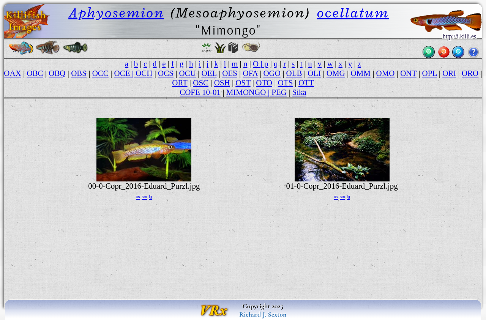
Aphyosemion (116, 13)
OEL (209, 73)
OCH (144, 73)
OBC (35, 73)
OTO (264, 82)
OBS (79, 73)
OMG (336, 73)
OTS (285, 82)
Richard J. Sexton (263, 314)
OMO (385, 73)
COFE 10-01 (200, 92)
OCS (166, 73)
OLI (314, 73)
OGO (271, 73)
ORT (179, 82)
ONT (408, 73)
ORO (470, 73)
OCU (187, 73)
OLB (294, 73)
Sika (299, 92)
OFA (250, 73)
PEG (279, 92)
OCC (100, 73)
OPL (429, 73)
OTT (306, 82)
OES (229, 73)
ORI (449, 73)
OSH (222, 82)
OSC (200, 82)
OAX (12, 73)
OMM (360, 73)
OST (242, 82)
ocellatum (353, 13)
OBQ (57, 73)
